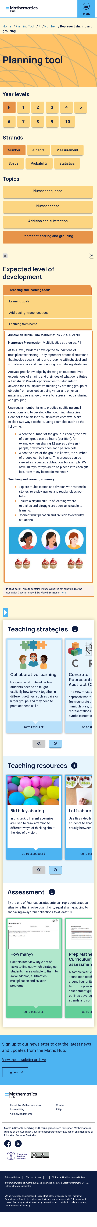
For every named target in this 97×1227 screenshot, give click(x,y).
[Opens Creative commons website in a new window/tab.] (40, 1155)
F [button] (9, 107)
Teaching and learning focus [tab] (29, 290)
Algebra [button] (38, 150)
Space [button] (13, 163)
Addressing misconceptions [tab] (29, 312)
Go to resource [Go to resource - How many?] (33, 1012)
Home (7, 26)
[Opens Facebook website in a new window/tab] (7, 1143)
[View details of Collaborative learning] (34, 686)
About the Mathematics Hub (26, 1105)
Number (50, 26)
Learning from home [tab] (23, 324)
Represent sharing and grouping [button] (48, 236)
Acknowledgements (21, 1113)
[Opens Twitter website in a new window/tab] (18, 1143)
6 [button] (9, 121)
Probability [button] (39, 163)
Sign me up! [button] (15, 1072)
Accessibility (17, 1109)
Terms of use (33, 1177)
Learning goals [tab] (19, 301)
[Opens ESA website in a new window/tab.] (18, 1155)
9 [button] (52, 121)
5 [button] (81, 107)
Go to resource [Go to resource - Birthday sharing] (33, 854)
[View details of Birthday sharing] (34, 817)
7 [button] (23, 121)
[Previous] (39, 744)
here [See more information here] (63, 592)
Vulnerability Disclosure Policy (68, 1177)
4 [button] (66, 107)
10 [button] (67, 121)
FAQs (59, 1109)
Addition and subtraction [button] (48, 221)
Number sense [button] (47, 206)
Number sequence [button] (47, 191)
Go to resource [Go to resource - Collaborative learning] (33, 727)
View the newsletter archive (24, 1060)
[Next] (55, 744)
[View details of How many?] (34, 968)
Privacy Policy (12, 1177)
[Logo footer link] (21, 1094)
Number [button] (14, 150)
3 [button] (52, 107)
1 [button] (23, 107)
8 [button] (38, 121)
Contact (60, 1105)
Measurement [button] (67, 150)
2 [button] (38, 107)
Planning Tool (25, 26)
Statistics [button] (67, 163)
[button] (86, 6)
